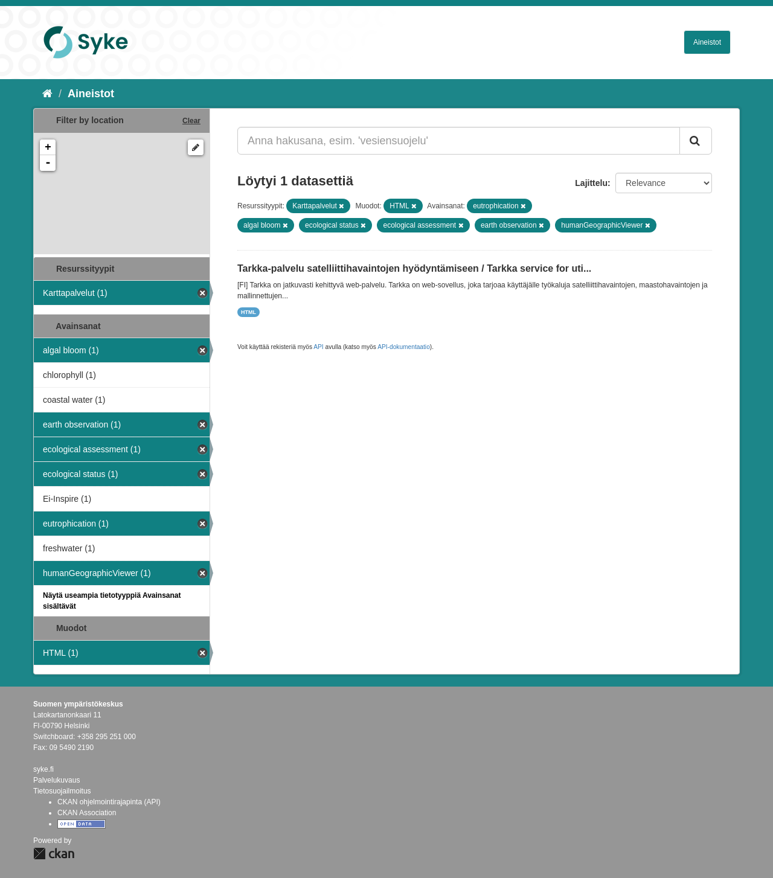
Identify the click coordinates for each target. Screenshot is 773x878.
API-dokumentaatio (403, 347)
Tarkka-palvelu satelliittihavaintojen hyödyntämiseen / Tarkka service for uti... (414, 268)
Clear (191, 121)
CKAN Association (86, 813)
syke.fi (43, 769)
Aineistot (707, 42)
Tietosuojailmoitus (62, 791)
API (318, 347)
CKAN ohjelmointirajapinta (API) (109, 802)
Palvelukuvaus (56, 780)
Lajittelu (591, 183)
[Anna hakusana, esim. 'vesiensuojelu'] (458, 141)
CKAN (53, 853)
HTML (248, 312)
